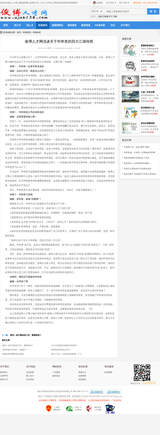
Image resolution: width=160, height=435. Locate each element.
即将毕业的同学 (148, 61)
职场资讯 (42, 25)
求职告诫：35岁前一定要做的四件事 (139, 152)
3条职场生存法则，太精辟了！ (15, 350)
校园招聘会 (57, 25)
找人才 (30, 25)
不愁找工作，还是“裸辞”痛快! (137, 147)
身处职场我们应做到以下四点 (136, 158)
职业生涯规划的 (148, 123)
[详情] (151, 54)
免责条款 (82, 379)
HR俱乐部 (100, 25)
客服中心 (82, 372)
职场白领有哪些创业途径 (13, 354)
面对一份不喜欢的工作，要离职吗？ (25, 335)
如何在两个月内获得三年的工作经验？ (140, 174)
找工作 (17, 25)
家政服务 (72, 25)
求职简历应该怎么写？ (61, 350)
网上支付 (30, 376)
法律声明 (4, 376)
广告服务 (56, 372)
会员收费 (30, 372)
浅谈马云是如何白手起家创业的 (137, 168)
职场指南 (108, 372)
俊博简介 (4, 372)
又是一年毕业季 (148, 92)
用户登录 (110, 3)
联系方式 (4, 379)
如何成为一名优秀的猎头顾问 (136, 163)
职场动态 (37, 32)
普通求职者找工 (148, 45)
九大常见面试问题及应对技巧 (64, 345)
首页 (5, 25)
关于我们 (125, 25)
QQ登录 (99, 3)
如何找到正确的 (148, 76)
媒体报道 (85, 25)
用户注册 (123, 3)
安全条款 (30, 379)
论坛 (112, 25)
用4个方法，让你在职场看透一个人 (66, 354)
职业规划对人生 (148, 108)
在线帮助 (82, 376)
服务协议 (56, 376)
